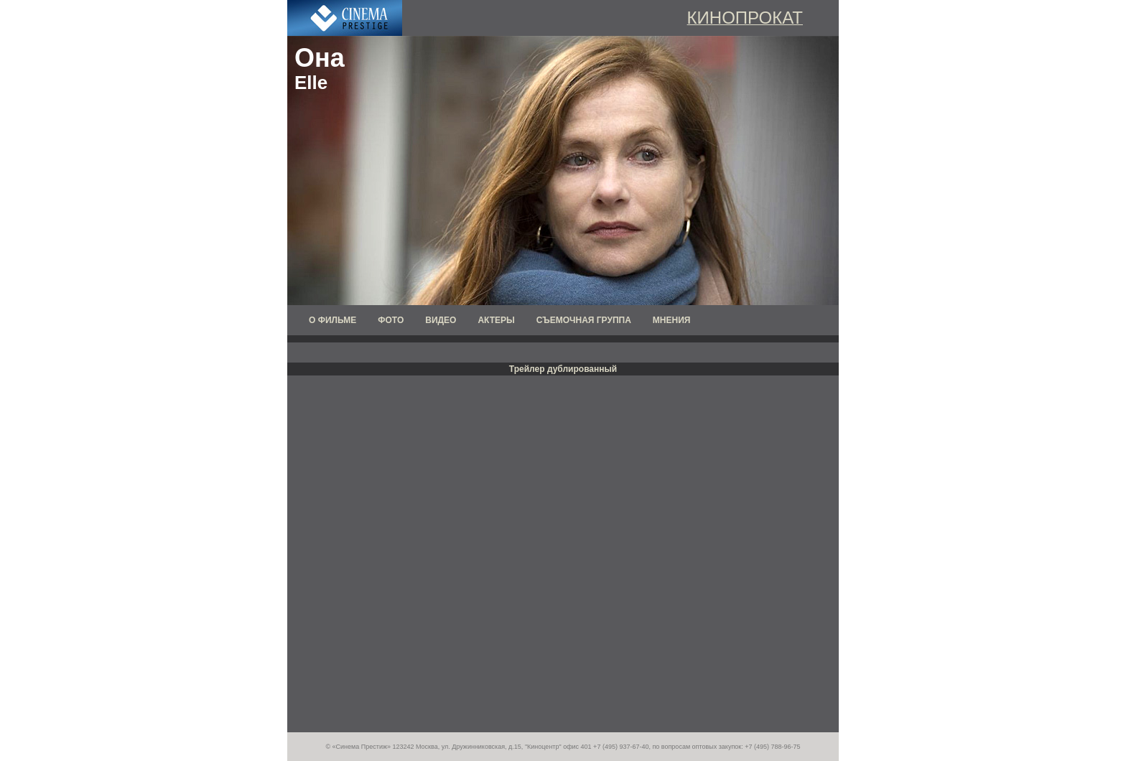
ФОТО (391, 320)
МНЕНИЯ (672, 320)
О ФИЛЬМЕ (332, 320)
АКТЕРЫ (496, 320)
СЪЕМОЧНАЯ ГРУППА (583, 320)
